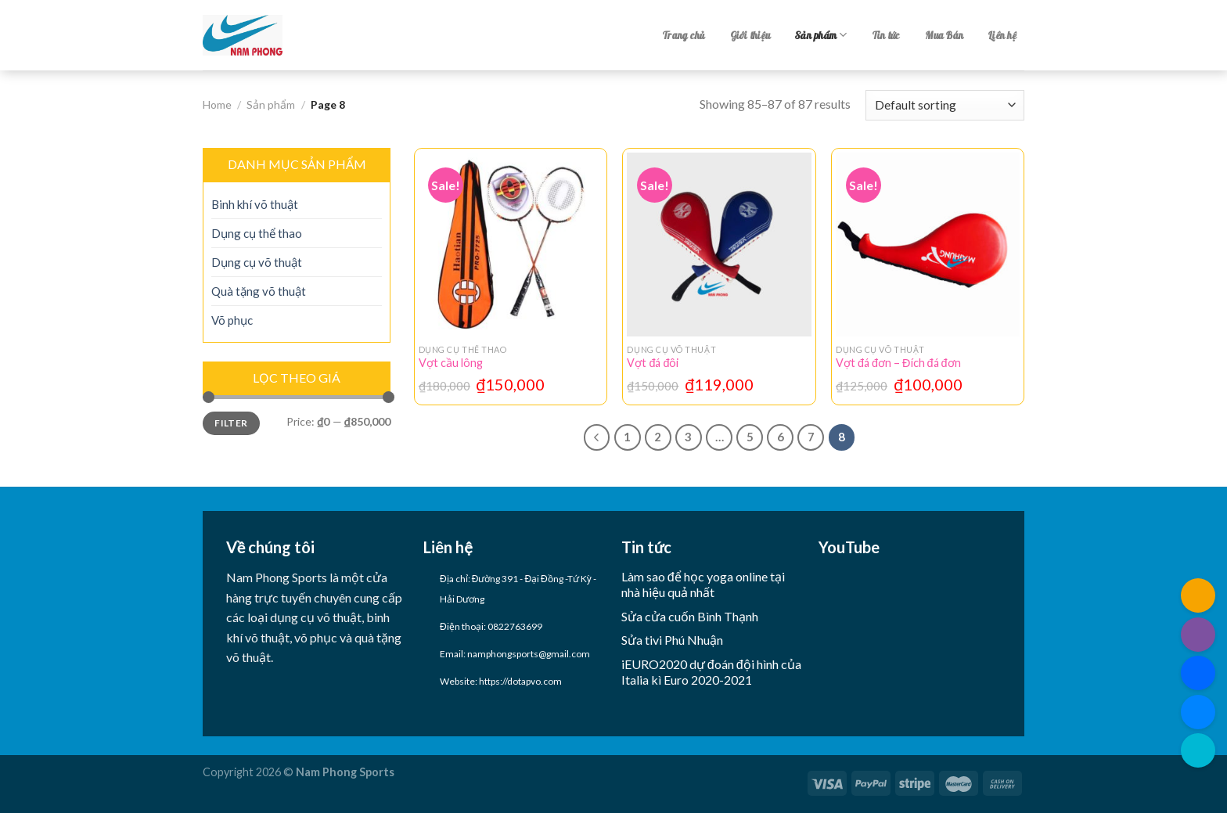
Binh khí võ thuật (254, 204)
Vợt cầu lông (451, 362)
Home (217, 104)
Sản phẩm (821, 34)
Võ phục (232, 320)
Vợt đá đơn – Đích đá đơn (898, 362)
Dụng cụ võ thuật (256, 262)
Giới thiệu (750, 35)
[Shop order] (944, 105)
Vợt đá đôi (652, 362)
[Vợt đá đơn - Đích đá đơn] (928, 244)
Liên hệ (1002, 35)
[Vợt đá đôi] (719, 244)
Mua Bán (944, 35)
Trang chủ (683, 35)
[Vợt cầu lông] (511, 244)
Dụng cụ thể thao (256, 233)
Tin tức (887, 35)
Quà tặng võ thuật (258, 291)
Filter (230, 423)
